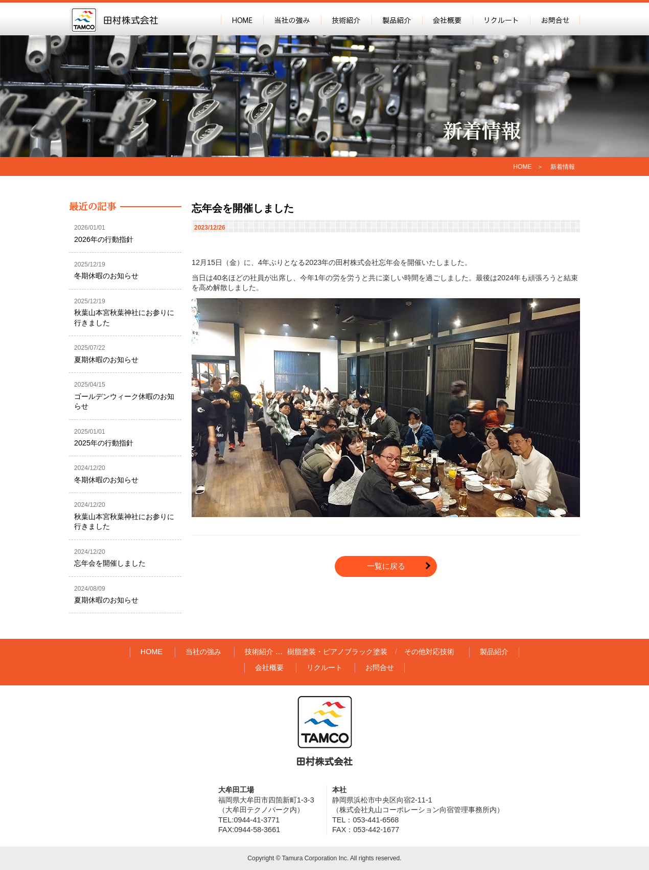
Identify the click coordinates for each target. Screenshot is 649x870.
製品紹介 (397, 19)
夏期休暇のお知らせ (106, 359)
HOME (242, 19)
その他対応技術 (429, 652)
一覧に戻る (386, 566)
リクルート (501, 19)
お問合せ (555, 19)
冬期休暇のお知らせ (106, 276)
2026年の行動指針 (103, 239)
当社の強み (292, 19)
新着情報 (562, 166)
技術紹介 (346, 19)
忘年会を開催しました (243, 208)
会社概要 (447, 19)
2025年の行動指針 (103, 443)
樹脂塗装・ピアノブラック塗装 (337, 652)
